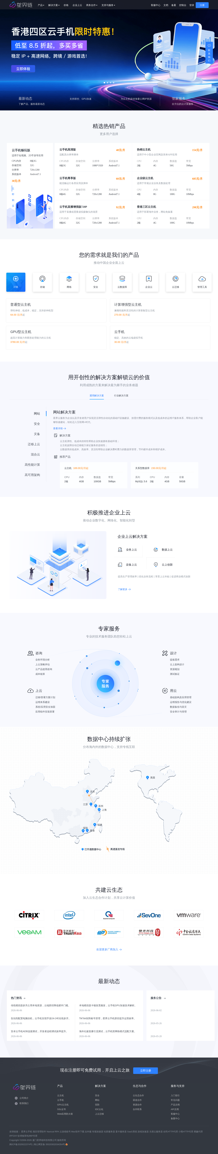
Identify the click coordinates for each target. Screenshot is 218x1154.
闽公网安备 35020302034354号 (50, 1144)
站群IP (126, 98)
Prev (2, 55)
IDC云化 (99, 1109)
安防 (97, 1104)
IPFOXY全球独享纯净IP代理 (23, 1136)
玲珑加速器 (98, 1131)
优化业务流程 (146, 576)
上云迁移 (99, 1114)
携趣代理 (198, 1131)
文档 (166, 5)
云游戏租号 (65, 1131)
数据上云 (162, 549)
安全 (97, 1095)
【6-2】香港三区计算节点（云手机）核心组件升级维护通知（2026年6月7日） (178, 1005)
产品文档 (175, 1104)
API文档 (175, 1109)
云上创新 (162, 564)
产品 (46, 5)
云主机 (60, 1095)
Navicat (51, 1131)
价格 (71, 5)
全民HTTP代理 (170, 1131)
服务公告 (158, 998)
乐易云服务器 (156, 1131)
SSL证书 (61, 1109)
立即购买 (28, 188)
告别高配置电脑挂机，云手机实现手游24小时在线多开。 (41, 1018)
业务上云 (127, 549)
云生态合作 (138, 1095)
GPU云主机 (63, 1104)
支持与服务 (113, 5)
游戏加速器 (143, 1131)
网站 (97, 1100)
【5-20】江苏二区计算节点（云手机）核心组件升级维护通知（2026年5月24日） (178, 1031)
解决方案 (59, 5)
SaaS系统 (132, 1131)
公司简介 (24, 1098)
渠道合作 (137, 1100)
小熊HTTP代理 (186, 1131)
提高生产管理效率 (127, 576)
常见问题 (175, 1100)
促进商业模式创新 (180, 576)
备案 (173, 5)
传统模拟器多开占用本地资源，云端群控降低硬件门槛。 (41, 1005)
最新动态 (25, 98)
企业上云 (82, 5)
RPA (57, 1131)
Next (215, 55)
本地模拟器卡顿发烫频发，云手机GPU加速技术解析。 (108, 1005)
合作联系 (137, 1109)
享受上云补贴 (162, 576)
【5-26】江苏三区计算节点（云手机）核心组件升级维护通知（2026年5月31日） (178, 1018)
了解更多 (124, 589)
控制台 (182, 5)
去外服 (88, 1131)
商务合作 (97, 5)
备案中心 (175, 1118)
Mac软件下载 (78, 1131)
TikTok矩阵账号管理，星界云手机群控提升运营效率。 (107, 1018)
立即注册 (145, 1070)
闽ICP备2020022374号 (20, 1144)
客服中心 (155, 5)
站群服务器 (110, 1131)
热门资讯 (18, 998)
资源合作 (137, 1104)
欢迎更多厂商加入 (108, 949)
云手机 (75, 98)
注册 (202, 5)
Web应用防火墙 (65, 1114)
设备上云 (127, 564)
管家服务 (178, 98)
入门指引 (175, 1095)
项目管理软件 (40, 1131)
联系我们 (24, 1103)
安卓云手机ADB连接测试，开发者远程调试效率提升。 (39, 1031)
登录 (191, 5)
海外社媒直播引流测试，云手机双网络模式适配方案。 (107, 1031)
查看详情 (59, 428)
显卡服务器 (121, 1131)
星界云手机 (27, 1131)
